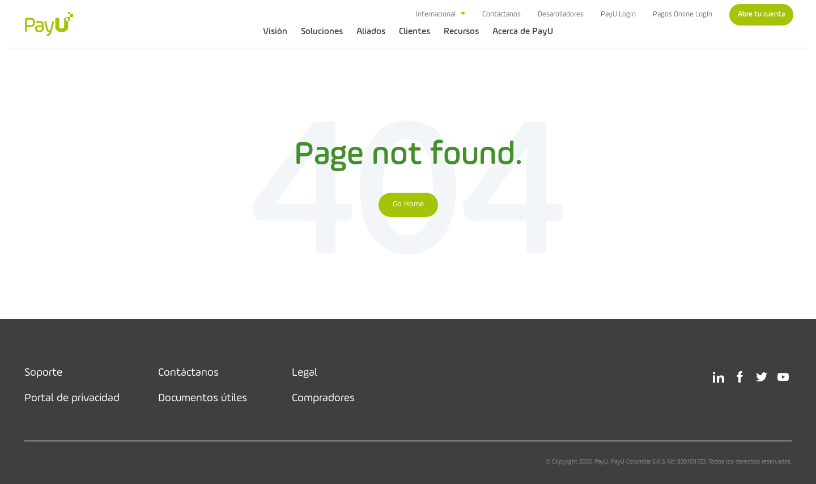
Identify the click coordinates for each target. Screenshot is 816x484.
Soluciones (322, 31)
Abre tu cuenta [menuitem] (761, 14)
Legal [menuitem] (304, 373)
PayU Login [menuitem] (618, 14)
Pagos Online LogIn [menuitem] (682, 14)
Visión (275, 31)
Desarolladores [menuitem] (561, 14)
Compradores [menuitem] (323, 398)
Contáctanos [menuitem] (501, 14)
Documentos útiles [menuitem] (202, 398)
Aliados (370, 31)
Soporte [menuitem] (43, 373)
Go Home (408, 204)
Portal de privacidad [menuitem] (72, 398)
